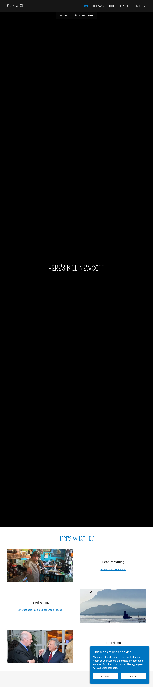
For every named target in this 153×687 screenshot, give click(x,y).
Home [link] (85, 6)
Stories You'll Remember (113, 569)
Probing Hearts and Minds (113, 650)
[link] (15, 5)
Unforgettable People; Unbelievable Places (40, 609)
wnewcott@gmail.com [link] (76, 15)
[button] (141, 6)
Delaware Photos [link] (104, 6)
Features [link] (125, 6)
